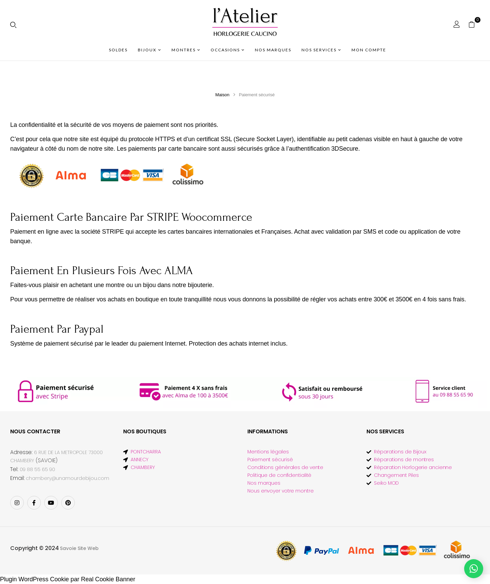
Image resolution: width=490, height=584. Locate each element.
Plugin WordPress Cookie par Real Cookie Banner (67, 579)
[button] (474, 24)
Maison (222, 94)
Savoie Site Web (79, 548)
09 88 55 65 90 (37, 469)
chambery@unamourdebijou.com (67, 478)
